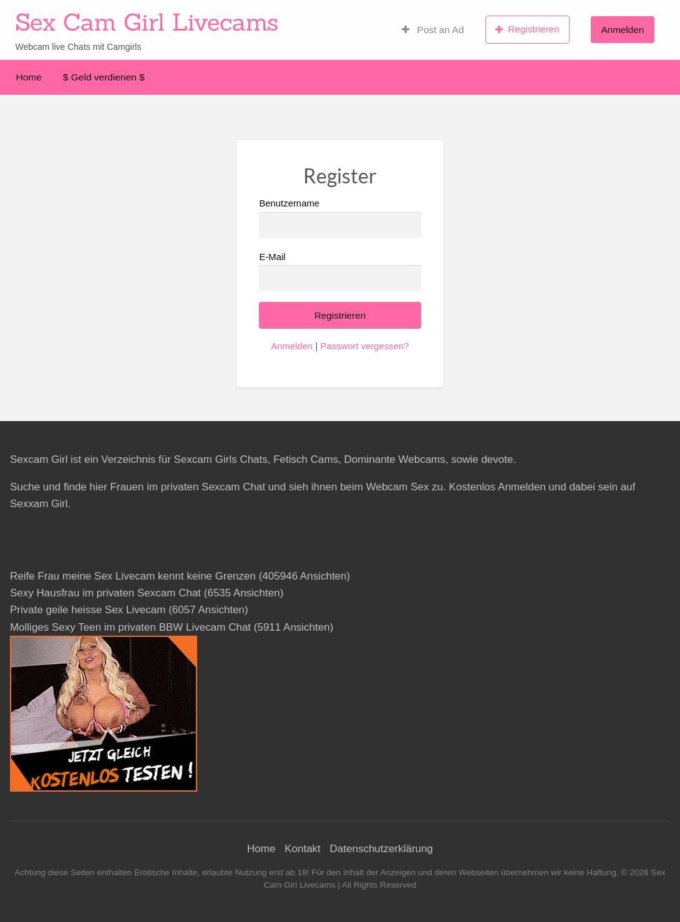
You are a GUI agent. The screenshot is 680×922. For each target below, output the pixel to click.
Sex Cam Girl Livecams (146, 22)
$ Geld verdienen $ (104, 77)
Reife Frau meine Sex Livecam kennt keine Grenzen (133, 576)
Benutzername (339, 218)
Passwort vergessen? (364, 346)
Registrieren (527, 29)
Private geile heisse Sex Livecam (87, 610)
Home (29, 77)
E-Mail (339, 271)
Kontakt (302, 849)
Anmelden (622, 29)
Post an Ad (433, 29)
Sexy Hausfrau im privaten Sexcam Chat (105, 593)
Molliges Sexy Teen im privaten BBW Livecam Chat (130, 627)
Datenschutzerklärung (381, 849)
